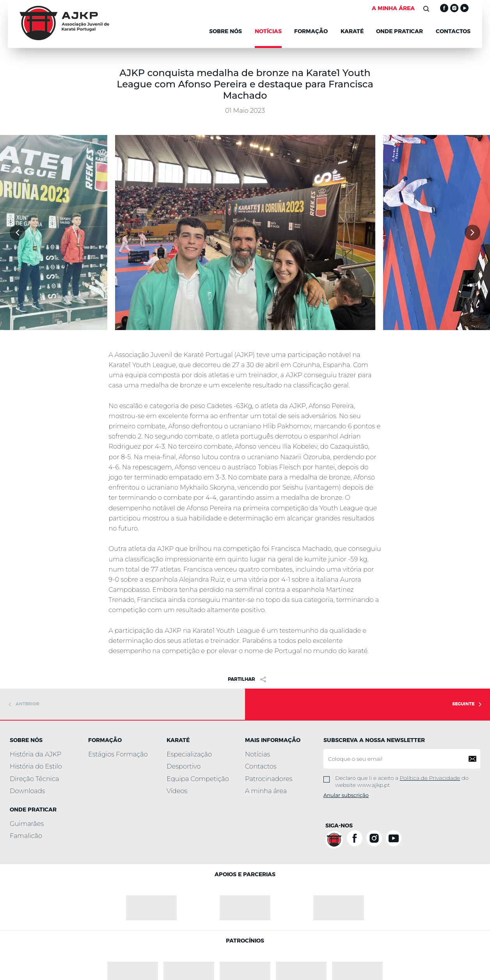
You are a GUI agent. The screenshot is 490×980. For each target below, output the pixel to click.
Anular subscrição (346, 795)
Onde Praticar (399, 31)
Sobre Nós (225, 31)
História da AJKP (35, 754)
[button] (17, 232)
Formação (311, 31)
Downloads (27, 791)
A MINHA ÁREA (393, 8)
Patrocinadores (268, 779)
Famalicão (26, 836)
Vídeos (177, 791)
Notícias (257, 754)
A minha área (266, 791)
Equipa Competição (198, 779)
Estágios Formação (118, 754)
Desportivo (184, 766)
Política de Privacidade (430, 777)
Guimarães (27, 823)
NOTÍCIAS (268, 31)
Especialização (189, 754)
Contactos (453, 31)
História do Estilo (36, 766)
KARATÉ (352, 31)
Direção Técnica (34, 779)
